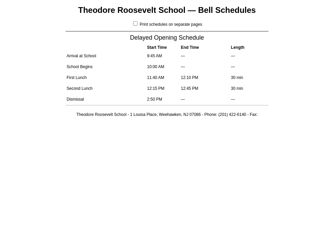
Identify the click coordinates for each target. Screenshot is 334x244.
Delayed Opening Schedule (167, 37)
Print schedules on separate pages (167, 24)
